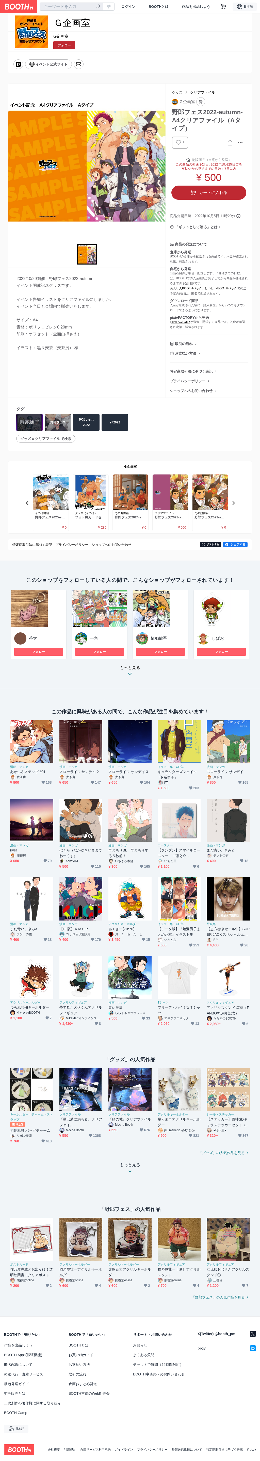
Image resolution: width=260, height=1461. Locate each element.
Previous (27, 503)
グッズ (177, 92)
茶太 (33, 638)
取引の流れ (184, 344)
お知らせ (140, 1345)
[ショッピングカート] (223, 6)
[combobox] (71, 7)
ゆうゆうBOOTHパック (221, 288)
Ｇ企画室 (130, 466)
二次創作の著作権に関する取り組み (32, 1403)
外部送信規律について (187, 1449)
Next (233, 503)
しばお (218, 638)
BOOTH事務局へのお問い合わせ (159, 1374)
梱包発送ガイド (16, 1384)
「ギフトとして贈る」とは (196, 227)
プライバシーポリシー (187, 381)
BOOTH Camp (15, 1413)
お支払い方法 (185, 353)
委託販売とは (14, 1393)
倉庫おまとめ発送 (83, 1384)
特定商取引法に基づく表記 (191, 371)
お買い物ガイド (81, 1355)
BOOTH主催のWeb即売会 (89, 1393)
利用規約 (70, 1449)
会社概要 (54, 1449)
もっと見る (130, 672)
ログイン (128, 6)
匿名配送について (18, 1364)
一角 (94, 638)
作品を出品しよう (196, 6)
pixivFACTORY (180, 322)
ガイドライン (124, 1449)
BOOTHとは (159, 6)
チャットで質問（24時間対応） (158, 1364)
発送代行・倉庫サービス (23, 1374)
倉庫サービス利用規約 (95, 1449)
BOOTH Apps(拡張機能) (23, 1355)
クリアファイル (202, 92)
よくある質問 (143, 1355)
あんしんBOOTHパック (186, 288)
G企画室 (61, 36)
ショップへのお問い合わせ (191, 391)
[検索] (98, 6)
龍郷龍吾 (159, 638)
